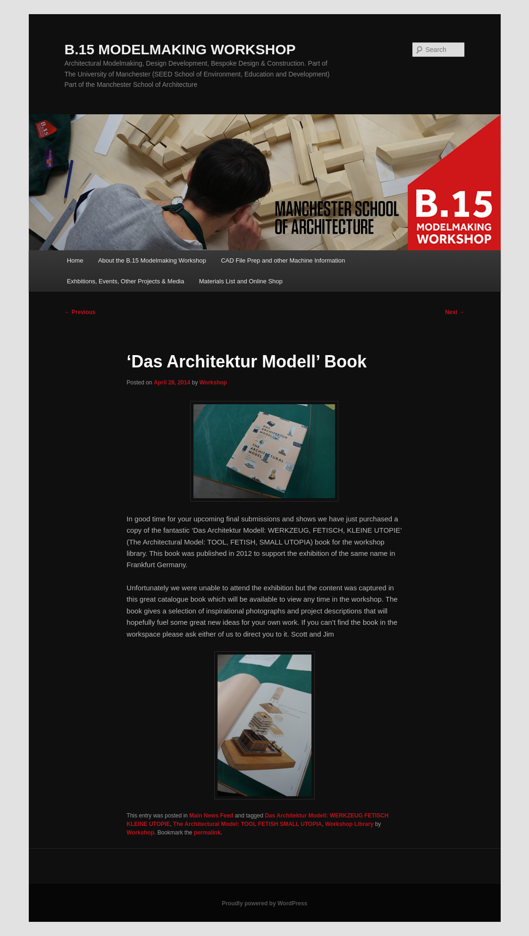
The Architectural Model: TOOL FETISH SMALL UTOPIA (247, 824)
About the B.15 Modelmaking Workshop (152, 260)
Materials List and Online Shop (241, 281)
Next (454, 312)
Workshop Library (349, 824)
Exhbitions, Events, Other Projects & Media (126, 281)
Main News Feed (211, 815)
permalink (207, 832)
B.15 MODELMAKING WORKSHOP (180, 49)
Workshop (213, 382)
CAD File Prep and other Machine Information (283, 260)
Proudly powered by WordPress (264, 903)
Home (75, 260)
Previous (80, 312)
